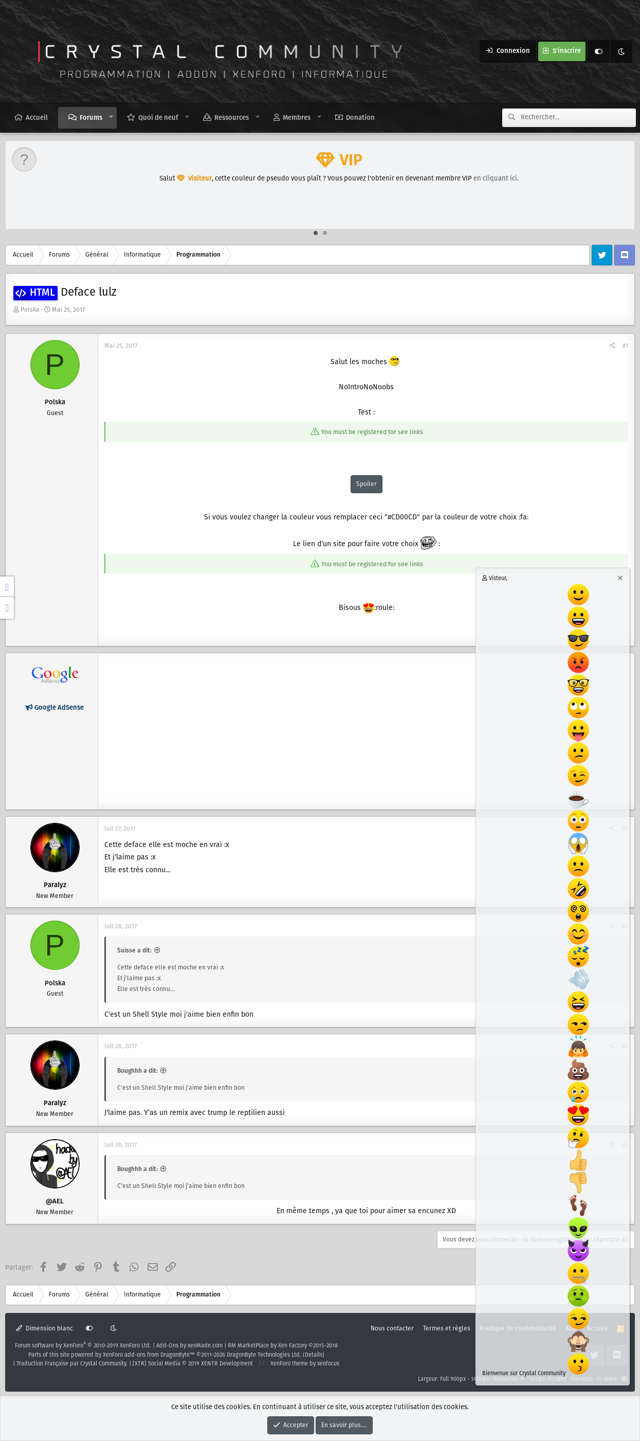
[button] (111, 117)
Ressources (231, 118)
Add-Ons (167, 1345)
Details (313, 1355)
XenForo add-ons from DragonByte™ (149, 1355)
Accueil (37, 118)
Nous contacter (392, 1329)
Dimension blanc (44, 1329)
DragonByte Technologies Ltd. (264, 1355)
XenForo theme (289, 1363)
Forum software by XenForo (83, 1345)
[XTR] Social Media (193, 1363)
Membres (296, 118)
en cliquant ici (495, 178)
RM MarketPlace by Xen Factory (283, 1345)
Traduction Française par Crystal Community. (71, 1363)
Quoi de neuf (158, 118)
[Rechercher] (578, 118)
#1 (625, 346)
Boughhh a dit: (137, 1071)
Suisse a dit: (134, 951)
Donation (360, 118)
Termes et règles (446, 1329)
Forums (91, 118)
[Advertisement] (366, 731)
